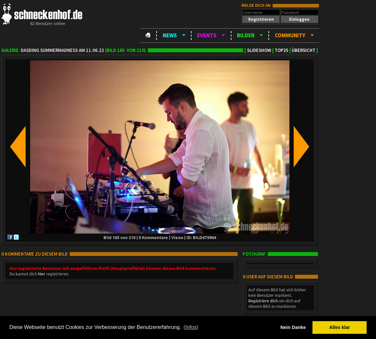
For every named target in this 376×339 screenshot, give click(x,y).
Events (207, 35)
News (170, 35)
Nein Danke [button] (293, 327)
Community (290, 35)
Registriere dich (263, 300)
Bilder (245, 35)
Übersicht (303, 50)
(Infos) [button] (190, 327)
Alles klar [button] (339, 327)
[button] (260, 19)
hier (41, 273)
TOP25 (281, 50)
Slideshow (259, 50)
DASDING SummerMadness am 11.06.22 (62, 50)
